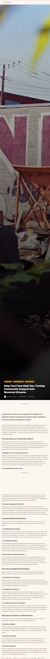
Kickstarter (35, 463)
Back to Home (7, 2)
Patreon (19, 533)
